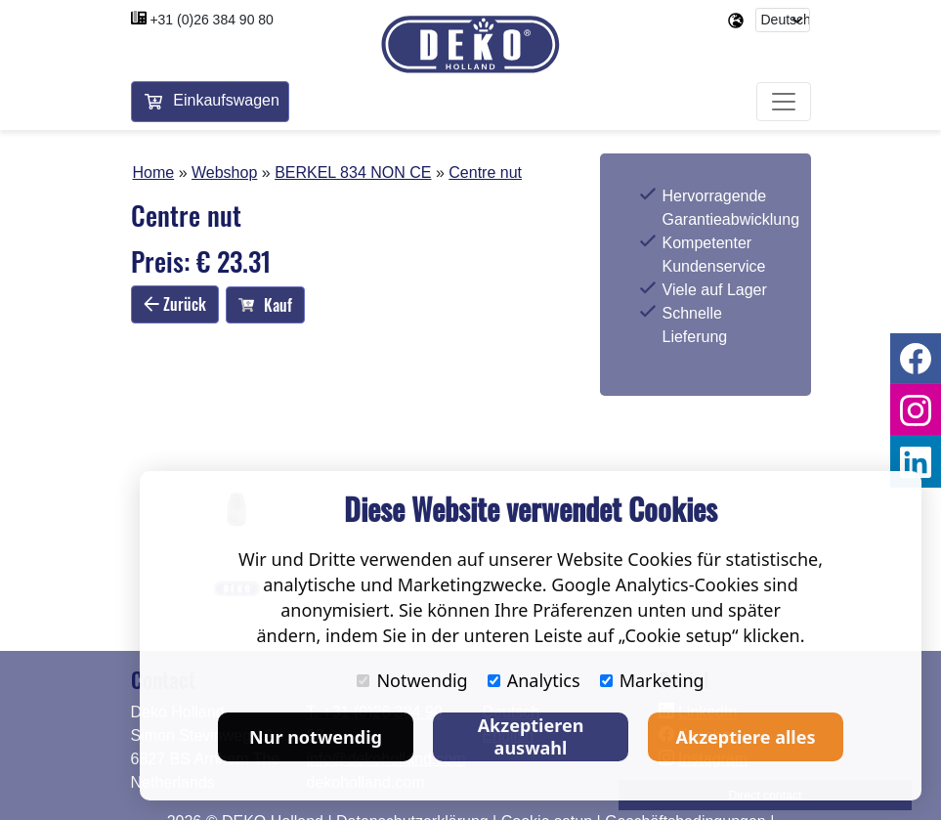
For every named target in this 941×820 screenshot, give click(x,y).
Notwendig (412, 680)
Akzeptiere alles (746, 737)
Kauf (265, 305)
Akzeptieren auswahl (531, 736)
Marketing (652, 680)
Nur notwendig (315, 737)
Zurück (175, 304)
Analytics (534, 680)
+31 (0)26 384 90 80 (212, 19)
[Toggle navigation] (783, 101)
